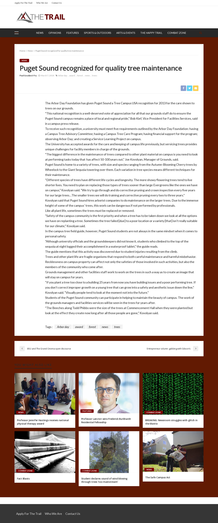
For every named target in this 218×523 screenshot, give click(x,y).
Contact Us (57, 3)
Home (22, 50)
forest (80, 75)
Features (72, 32)
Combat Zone (176, 32)
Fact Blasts (23, 478)
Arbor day (62, 75)
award (72, 75)
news (87, 75)
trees (94, 75)
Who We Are (42, 3)
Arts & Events (125, 32)
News (39, 32)
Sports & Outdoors (97, 32)
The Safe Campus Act (157, 477)
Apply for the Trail (23, 3)
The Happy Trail (151, 32)
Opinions (55, 32)
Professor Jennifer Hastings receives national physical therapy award (43, 422)
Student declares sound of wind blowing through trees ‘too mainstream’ (104, 480)
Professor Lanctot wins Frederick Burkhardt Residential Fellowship (106, 420)
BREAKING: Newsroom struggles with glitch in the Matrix (171, 422)
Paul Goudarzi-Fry (28, 75)
